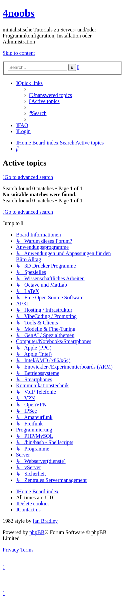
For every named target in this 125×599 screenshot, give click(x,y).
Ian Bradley (45, 521)
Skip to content (19, 53)
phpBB (36, 532)
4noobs (19, 13)
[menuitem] (50, 95)
